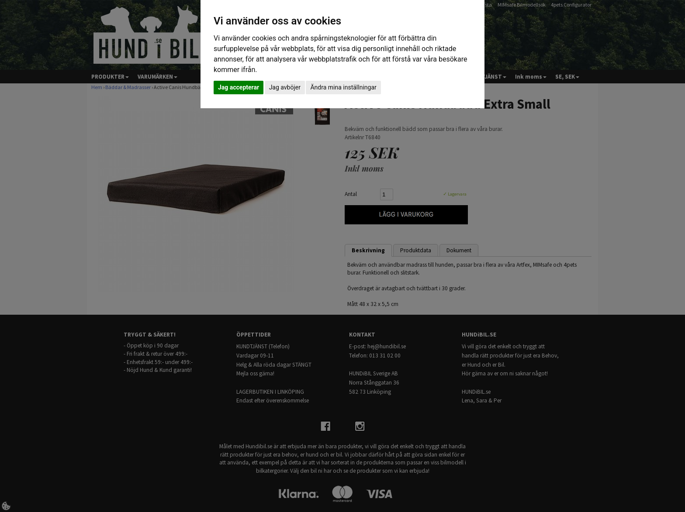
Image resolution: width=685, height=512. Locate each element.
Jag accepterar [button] (238, 87)
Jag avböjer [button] (285, 87)
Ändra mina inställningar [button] (343, 87)
